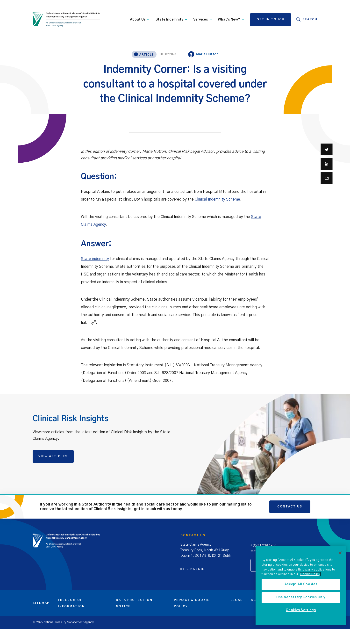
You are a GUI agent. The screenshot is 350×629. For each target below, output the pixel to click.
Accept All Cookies (301, 584)
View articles (53, 456)
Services (202, 19)
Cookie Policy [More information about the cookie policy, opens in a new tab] (310, 574)
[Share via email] (327, 178)
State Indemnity (171, 19)
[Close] (340, 553)
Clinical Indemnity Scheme (217, 199)
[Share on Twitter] (327, 149)
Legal (236, 600)
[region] (301, 585)
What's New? (231, 19)
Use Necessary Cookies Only (300, 597)
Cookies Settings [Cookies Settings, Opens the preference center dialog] (301, 610)
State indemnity (95, 259)
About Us (140, 19)
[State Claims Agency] (66, 19)
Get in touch (271, 19)
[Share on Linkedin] (327, 164)
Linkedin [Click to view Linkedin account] (192, 569)
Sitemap (41, 602)
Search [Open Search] (306, 19)
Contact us (289, 506)
